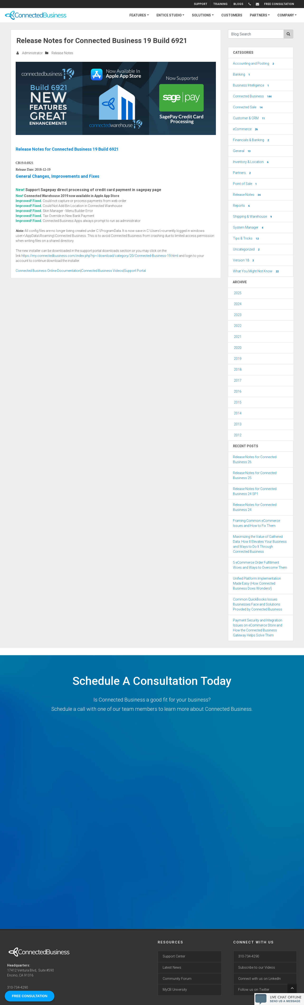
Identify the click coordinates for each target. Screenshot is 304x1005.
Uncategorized (246, 249)
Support (201, 4)
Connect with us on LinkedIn (259, 979)
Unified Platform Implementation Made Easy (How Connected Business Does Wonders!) (257, 583)
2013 (238, 424)
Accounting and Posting (254, 64)
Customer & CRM (249, 118)
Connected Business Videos (102, 271)
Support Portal (135, 271)
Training (221, 4)
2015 (238, 402)
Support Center (174, 956)
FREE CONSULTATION (279, 4)
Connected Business (252, 96)
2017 (238, 380)
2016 (238, 391)
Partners (242, 173)
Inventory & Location (251, 162)
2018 (238, 369)
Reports (242, 206)
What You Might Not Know (256, 271)
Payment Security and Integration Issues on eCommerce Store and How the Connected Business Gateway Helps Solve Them (257, 627)
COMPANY (285, 15)
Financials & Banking (251, 140)
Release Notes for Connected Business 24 (254, 507)
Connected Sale (248, 107)
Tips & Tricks (246, 238)
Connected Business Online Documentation (48, 271)
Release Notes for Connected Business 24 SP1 (254, 491)
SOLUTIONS (201, 15)
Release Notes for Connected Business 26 (254, 459)
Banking (242, 74)
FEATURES (137, 15)
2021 (238, 337)
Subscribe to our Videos (256, 968)
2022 (238, 326)
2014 (238, 413)
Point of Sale (245, 184)
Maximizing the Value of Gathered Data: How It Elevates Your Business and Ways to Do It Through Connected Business (260, 544)
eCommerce (246, 129)
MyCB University (175, 990)
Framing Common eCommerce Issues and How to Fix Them (256, 523)
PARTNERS (258, 15)
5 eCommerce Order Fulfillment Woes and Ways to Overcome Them (260, 565)
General (242, 151)
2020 (238, 348)
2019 (238, 359)
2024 (238, 304)
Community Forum (177, 979)
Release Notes (62, 53)
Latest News (172, 968)
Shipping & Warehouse (253, 217)
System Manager (248, 228)
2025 (238, 293)
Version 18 (244, 260)
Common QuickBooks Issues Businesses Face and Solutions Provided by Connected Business (257, 604)
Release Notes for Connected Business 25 (254, 475)
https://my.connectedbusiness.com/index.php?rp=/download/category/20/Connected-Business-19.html (99, 256)
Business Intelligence (251, 85)
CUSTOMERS (231, 15)
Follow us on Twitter (253, 990)
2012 (238, 435)
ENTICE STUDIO (169, 15)
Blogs (239, 4)
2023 (238, 315)
